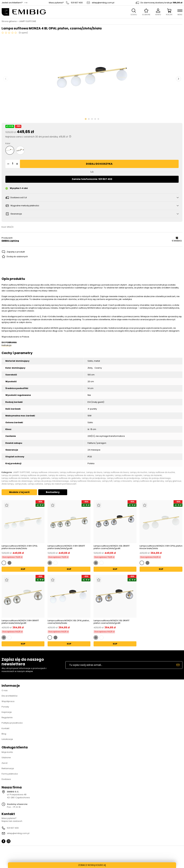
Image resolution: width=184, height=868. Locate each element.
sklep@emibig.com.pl (103, 2)
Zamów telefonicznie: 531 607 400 (92, 179)
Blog (4, 733)
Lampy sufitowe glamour (72, 472)
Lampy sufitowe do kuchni (161, 472)
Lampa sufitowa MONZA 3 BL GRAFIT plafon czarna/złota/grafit (111, 621)
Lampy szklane (35, 483)
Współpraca (8, 701)
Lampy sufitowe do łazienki (15, 478)
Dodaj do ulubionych (17, 256)
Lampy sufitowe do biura (116, 472)
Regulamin (7, 717)
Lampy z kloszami (123, 481)
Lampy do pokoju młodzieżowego (51, 481)
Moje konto (7, 752)
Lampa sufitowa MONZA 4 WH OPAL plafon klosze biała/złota (19, 547)
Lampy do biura (94, 472)
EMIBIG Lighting (10, 240)
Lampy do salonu (57, 475)
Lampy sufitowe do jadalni (33, 475)
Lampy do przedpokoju (94, 478)
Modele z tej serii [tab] (19, 492)
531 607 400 (77, 2)
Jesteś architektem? (12, 2)
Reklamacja (8, 768)
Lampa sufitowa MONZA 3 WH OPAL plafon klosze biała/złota (161, 547)
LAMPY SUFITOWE (27, 21)
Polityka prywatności (12, 722)
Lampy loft (107, 481)
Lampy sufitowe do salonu (80, 475)
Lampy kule (21, 483)
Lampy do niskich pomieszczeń (60, 483)
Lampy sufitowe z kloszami (44, 472)
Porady (5, 706)
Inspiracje (7, 712)
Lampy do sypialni (104, 475)
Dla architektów (10, 695)
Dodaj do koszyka (99, 164)
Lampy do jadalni (10, 475)
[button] (7, 164)
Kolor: (8, 143)
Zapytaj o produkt (16, 251)
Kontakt (5, 728)
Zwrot (4, 763)
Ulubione (6, 757)
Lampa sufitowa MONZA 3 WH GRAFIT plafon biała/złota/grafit (20, 621)
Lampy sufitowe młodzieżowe (85, 481)
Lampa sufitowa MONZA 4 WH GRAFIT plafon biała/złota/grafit (66, 547)
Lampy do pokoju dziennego (156, 478)
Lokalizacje (7, 739)
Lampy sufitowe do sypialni (128, 475)
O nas (5, 690)
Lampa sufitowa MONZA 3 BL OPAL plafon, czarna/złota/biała (68, 621)
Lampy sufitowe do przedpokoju (123, 478)
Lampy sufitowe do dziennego (17, 481)
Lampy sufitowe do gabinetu (66, 478)
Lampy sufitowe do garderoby (148, 481)
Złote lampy (8, 483)
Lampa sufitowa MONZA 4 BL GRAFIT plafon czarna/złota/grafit (112, 547)
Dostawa (6, 779)
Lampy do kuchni (138, 472)
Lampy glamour (173, 481)
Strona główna (9, 21)
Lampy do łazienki (153, 475)
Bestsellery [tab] (53, 492)
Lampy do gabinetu (40, 478)
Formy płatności (10, 773)
